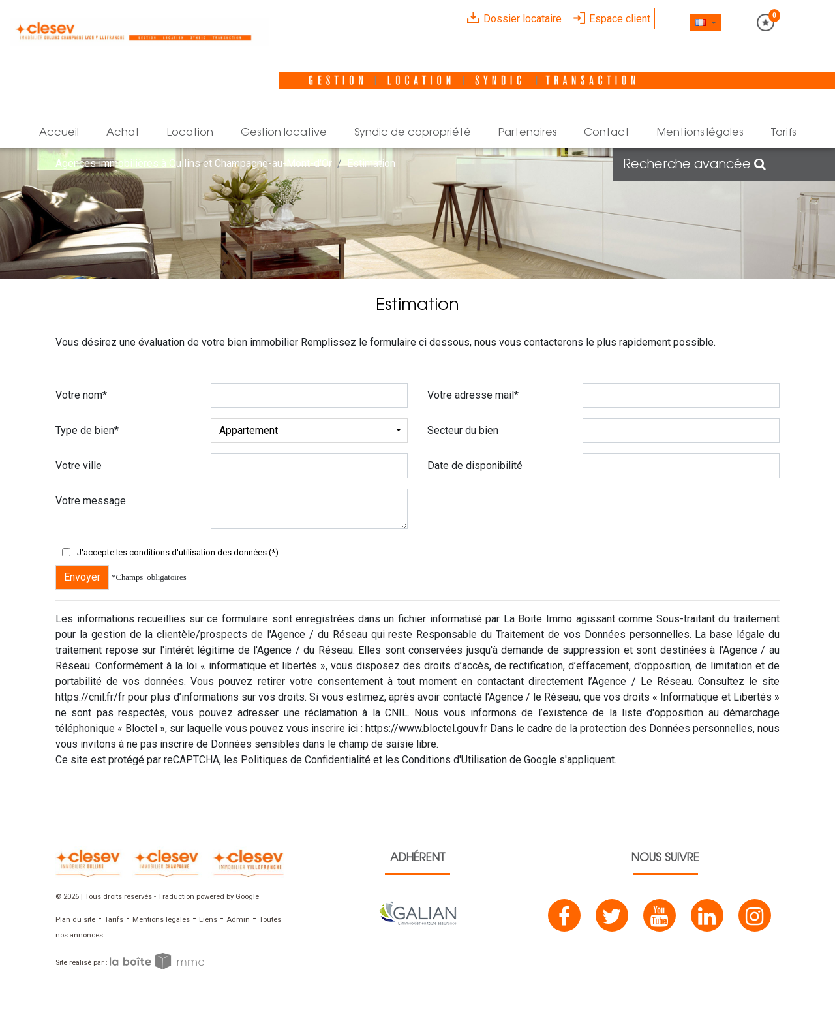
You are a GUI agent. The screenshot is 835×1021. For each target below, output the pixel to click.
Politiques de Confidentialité (306, 760)
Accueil (59, 133)
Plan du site (75, 919)
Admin (238, 919)
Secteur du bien (462, 430)
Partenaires (527, 133)
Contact (607, 133)
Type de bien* (87, 430)
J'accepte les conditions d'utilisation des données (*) (178, 552)
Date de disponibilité (475, 465)
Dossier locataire (514, 18)
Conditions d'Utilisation (454, 760)
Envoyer (82, 577)
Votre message (90, 501)
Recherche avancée (694, 165)
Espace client (611, 18)
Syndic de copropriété (412, 133)
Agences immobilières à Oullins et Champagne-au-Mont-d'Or (193, 163)
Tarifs (783, 133)
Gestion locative (284, 133)
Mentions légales (161, 919)
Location (190, 133)
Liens (208, 919)
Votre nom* (81, 395)
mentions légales (700, 133)
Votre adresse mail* (473, 395)
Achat (123, 133)
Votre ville (78, 465)
